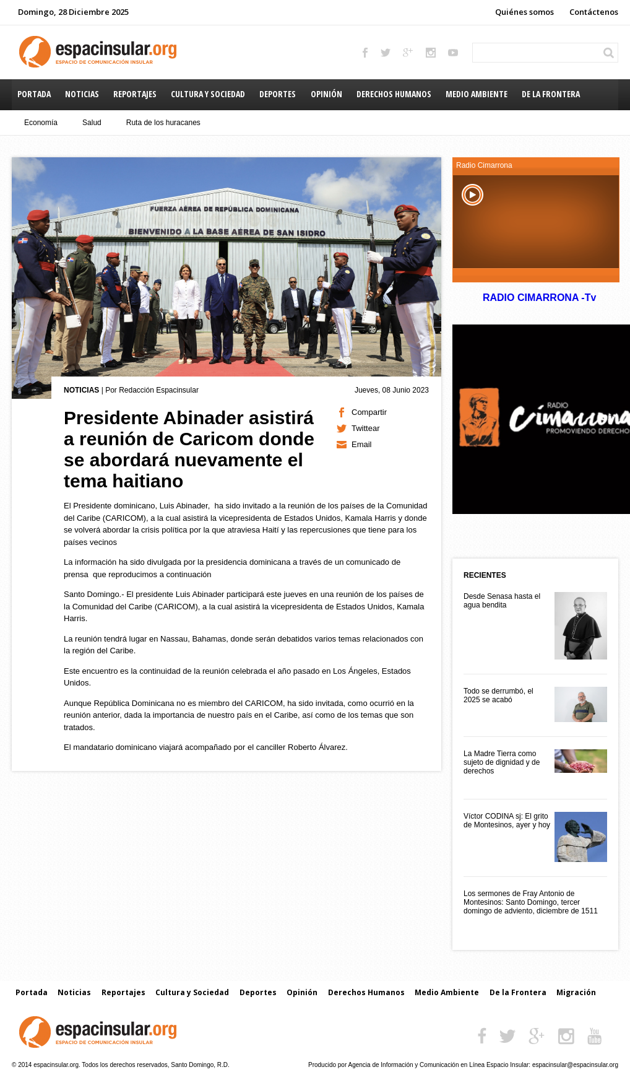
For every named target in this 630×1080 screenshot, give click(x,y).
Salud (91, 122)
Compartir (369, 412)
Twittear (366, 428)
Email (362, 444)
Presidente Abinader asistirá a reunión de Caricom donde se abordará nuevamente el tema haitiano (189, 449)
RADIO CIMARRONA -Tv (539, 297)
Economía (41, 122)
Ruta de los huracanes (163, 122)
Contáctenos (593, 11)
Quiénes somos (524, 11)
